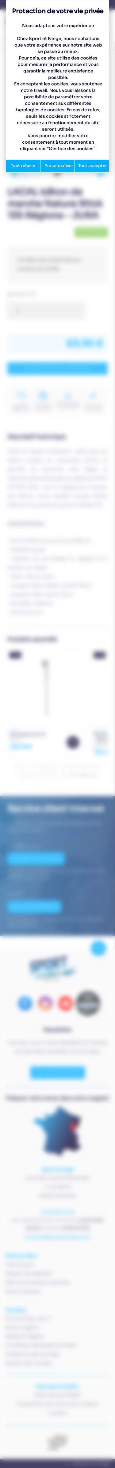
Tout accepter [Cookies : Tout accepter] (93, 166)
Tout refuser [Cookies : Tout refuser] (23, 166)
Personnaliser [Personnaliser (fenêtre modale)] (59, 166)
